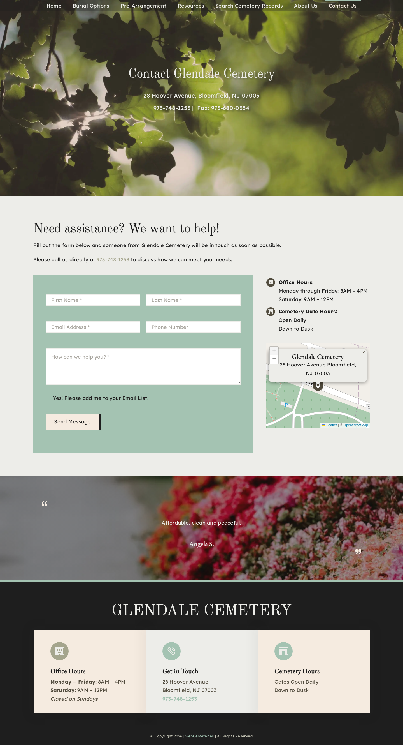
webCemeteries (199, 736)
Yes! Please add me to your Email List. (100, 398)
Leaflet (329, 425)
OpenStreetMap (355, 425)
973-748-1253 (172, 107)
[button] (318, 385)
